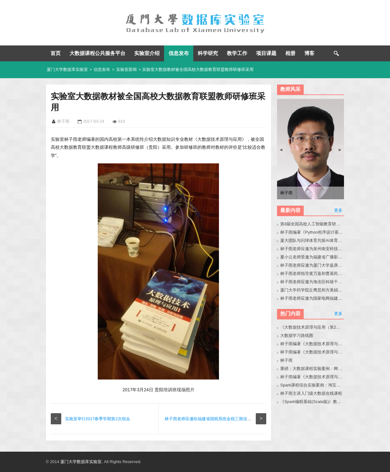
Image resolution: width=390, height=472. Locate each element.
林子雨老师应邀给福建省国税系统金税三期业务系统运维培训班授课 (226, 418)
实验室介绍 (147, 53)
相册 (290, 53)
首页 (55, 53)
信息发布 (179, 53)
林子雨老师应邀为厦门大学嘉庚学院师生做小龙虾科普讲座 (312, 265)
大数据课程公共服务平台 (97, 53)
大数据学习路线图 (296, 335)
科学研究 (208, 53)
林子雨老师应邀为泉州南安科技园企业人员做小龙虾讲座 (312, 248)
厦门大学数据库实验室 (67, 69)
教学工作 (237, 53)
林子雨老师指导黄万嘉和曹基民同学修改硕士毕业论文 (312, 273)
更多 (338, 210)
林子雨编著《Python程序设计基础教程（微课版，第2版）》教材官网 (312, 232)
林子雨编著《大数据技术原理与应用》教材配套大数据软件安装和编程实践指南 (312, 352)
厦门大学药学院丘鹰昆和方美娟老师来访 (312, 290)
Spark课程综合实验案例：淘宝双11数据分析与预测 (312, 385)
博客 (309, 53)
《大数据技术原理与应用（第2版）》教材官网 (312, 327)
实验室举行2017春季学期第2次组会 (97, 418)
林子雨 (286, 360)
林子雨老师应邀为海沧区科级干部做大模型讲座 (312, 281)
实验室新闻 (126, 69)
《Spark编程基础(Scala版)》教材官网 (312, 401)
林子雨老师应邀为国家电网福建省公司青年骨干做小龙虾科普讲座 (312, 298)
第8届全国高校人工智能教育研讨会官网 (312, 224)
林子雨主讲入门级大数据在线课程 (311, 393)
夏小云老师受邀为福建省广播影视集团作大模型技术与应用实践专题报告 (312, 257)
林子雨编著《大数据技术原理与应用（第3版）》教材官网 (312, 343)
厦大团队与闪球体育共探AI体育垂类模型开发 (312, 240)
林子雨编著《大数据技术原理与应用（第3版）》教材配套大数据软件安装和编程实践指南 (312, 376)
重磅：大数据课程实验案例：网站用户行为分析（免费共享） (312, 368)
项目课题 (266, 53)
